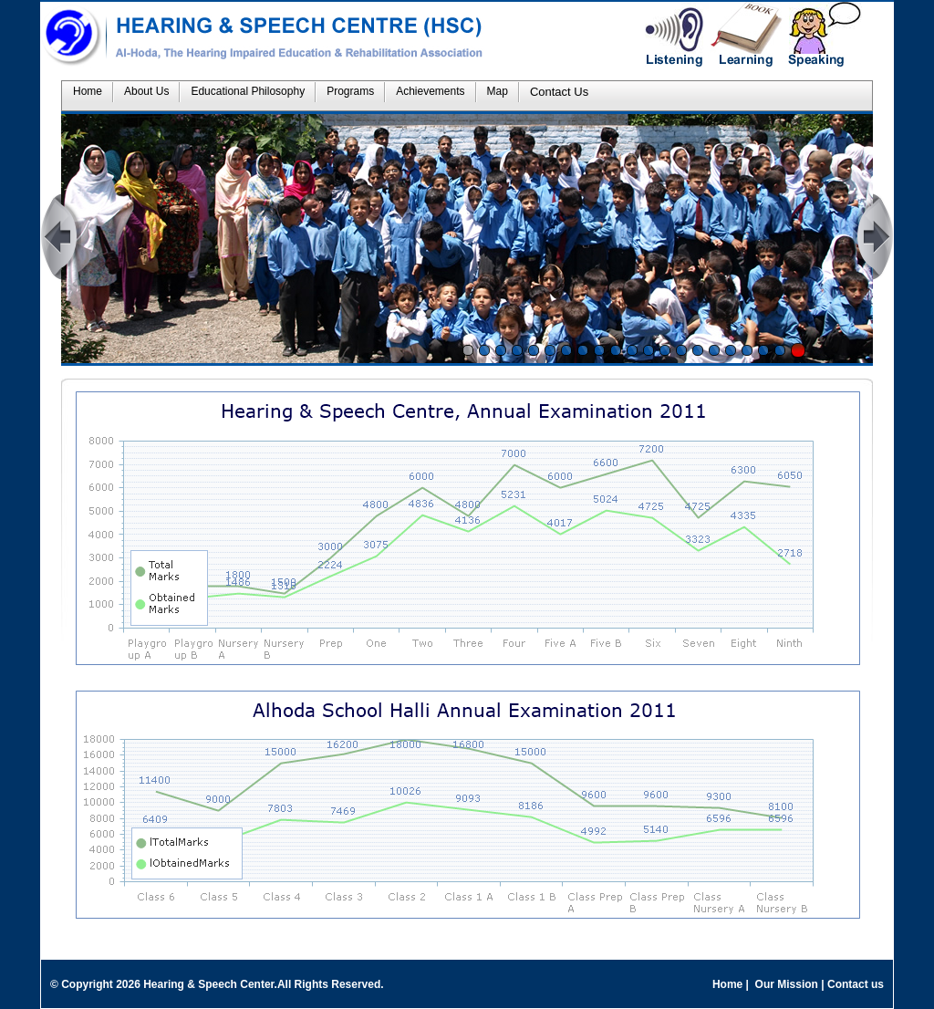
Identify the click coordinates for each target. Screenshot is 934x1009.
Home (727, 984)
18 (747, 350)
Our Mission (786, 984)
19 (763, 350)
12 (648, 350)
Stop (798, 350)
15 (697, 350)
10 (615, 350)
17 (730, 350)
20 (779, 350)
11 (632, 350)
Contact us (855, 984)
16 (714, 350)
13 (664, 350)
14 (681, 350)
